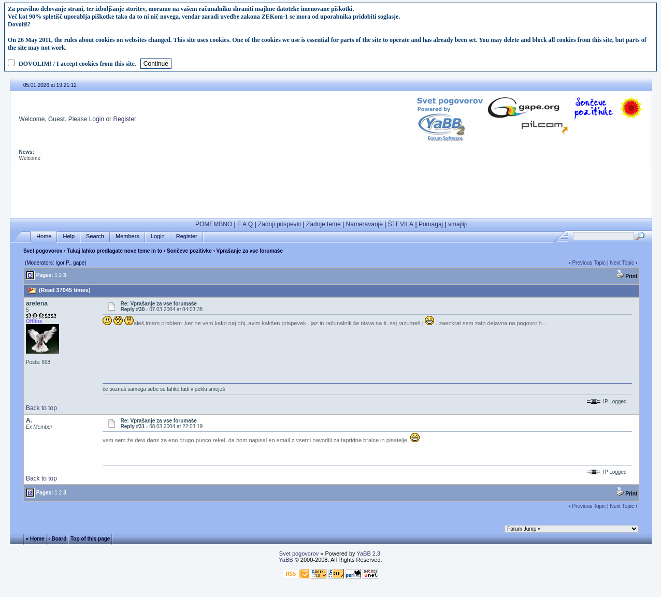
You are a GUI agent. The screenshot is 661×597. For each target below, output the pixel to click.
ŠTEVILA (400, 224)
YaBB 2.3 (368, 553)
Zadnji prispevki (279, 224)
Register (124, 119)
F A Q (245, 224)
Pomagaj (431, 224)
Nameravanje (364, 224)
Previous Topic (589, 263)
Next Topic (622, 263)
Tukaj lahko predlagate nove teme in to (114, 251)
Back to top (41, 408)
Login (96, 119)
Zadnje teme (323, 224)
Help (69, 236)
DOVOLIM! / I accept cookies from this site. (77, 63)
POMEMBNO (213, 224)
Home (43, 236)
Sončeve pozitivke (189, 251)
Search (95, 236)
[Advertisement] (331, 190)
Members (127, 236)
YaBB (286, 560)
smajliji (457, 224)
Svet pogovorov (43, 251)
